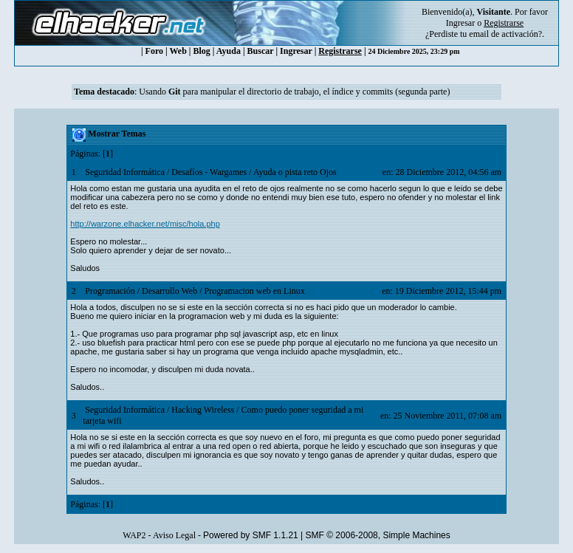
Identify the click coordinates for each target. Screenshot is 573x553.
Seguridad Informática (125, 172)
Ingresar (460, 23)
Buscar (260, 51)
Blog (201, 51)
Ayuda (228, 51)
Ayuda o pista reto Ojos (295, 172)
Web (178, 51)
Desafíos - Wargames (209, 172)
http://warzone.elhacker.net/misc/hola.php (144, 223)
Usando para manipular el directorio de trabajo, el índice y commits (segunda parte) (294, 91)
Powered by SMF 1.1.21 (250, 535)
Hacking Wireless (202, 410)
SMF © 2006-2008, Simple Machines (378, 535)
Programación (109, 291)
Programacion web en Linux (254, 291)
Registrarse (340, 51)
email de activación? (505, 34)
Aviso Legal (174, 535)
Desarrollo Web (169, 291)
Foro (154, 51)
